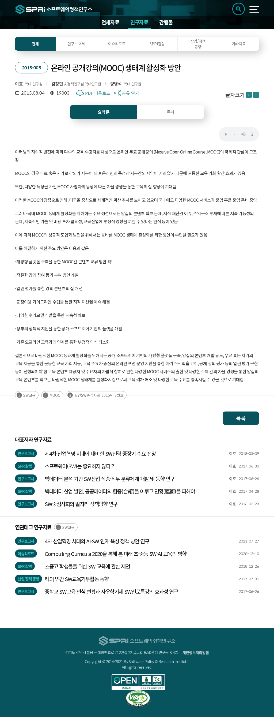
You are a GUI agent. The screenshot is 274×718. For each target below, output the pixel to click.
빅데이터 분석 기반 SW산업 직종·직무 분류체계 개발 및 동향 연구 (109, 479)
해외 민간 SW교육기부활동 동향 (77, 580)
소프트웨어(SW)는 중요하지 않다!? (79, 467)
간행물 (166, 23)
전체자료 (110, 23)
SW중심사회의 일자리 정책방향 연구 (81, 504)
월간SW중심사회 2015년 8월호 (99, 396)
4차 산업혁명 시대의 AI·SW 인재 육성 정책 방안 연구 (97, 542)
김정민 (57, 84)
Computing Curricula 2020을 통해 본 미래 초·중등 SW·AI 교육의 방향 (116, 554)
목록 (241, 419)
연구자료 (139, 23)
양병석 (116, 84)
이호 (19, 84)
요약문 (104, 112)
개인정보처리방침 (195, 653)
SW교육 (29, 396)
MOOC (55, 396)
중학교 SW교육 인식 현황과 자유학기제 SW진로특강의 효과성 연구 (111, 592)
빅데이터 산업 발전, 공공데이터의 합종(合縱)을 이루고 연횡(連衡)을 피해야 (120, 492)
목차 (171, 112)
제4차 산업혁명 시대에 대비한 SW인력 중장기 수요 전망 (100, 454)
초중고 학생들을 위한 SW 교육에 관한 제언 (87, 567)
